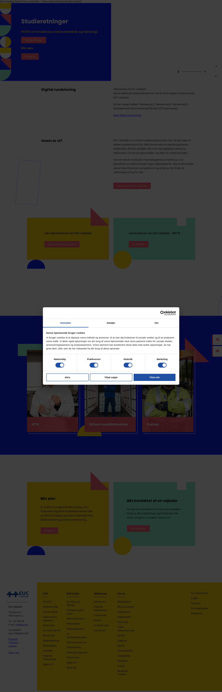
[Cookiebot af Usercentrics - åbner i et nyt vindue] (162, 313)
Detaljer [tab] (111, 323)
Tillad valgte (110, 377)
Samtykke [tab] (65, 323)
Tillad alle (154, 377)
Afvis (67, 377)
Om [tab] (156, 323)
